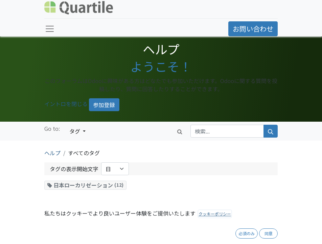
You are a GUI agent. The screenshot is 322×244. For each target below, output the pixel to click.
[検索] (270, 131)
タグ (75, 131)
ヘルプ (52, 153)
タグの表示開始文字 (74, 169)
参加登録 (104, 105)
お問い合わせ (253, 29)
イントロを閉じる (66, 104)
